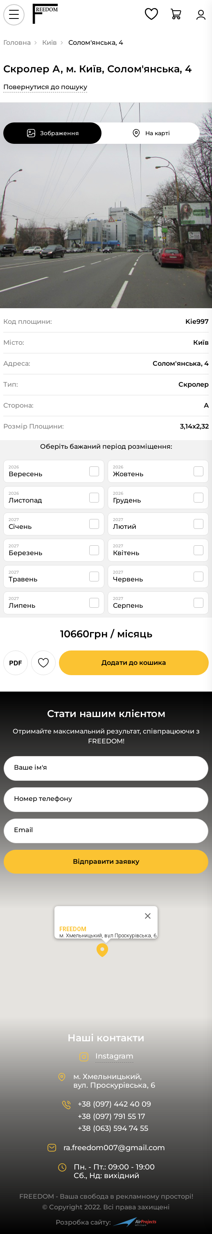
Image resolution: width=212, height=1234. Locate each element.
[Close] (148, 916)
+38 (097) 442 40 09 (114, 1104)
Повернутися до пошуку (45, 87)
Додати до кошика (133, 663)
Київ (49, 42)
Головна (17, 42)
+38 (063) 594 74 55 (113, 1128)
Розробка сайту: (106, 1222)
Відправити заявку (106, 861)
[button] (106, 953)
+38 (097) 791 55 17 (111, 1116)
